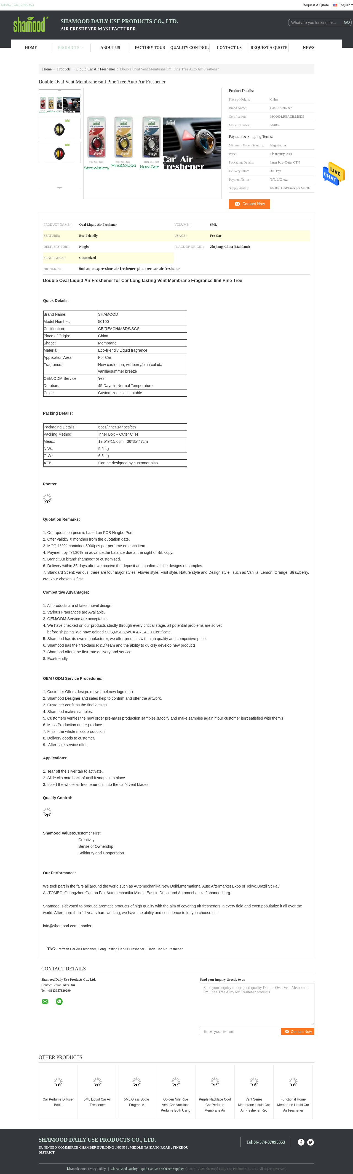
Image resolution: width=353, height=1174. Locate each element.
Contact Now (254, 204)
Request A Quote (316, 5)
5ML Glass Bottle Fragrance (136, 1102)
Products (70, 48)
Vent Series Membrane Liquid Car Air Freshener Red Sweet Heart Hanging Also (254, 1110)
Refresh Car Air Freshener (76, 949)
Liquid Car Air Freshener (95, 69)
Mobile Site (76, 1169)
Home (31, 48)
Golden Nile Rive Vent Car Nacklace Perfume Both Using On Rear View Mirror (176, 1107)
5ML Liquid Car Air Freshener (97, 1102)
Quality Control (189, 48)
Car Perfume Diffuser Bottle (58, 1102)
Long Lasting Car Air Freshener (121, 949)
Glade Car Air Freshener (165, 949)
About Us (110, 48)
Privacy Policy (96, 1169)
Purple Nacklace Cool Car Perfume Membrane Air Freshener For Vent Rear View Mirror (215, 1110)
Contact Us (229, 48)
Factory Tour (150, 48)
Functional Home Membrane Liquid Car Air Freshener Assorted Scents (293, 1107)
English (345, 5)
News (308, 48)
